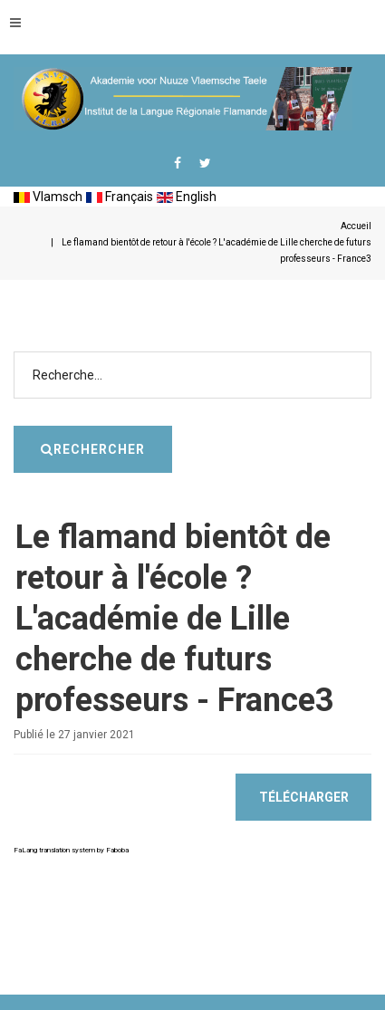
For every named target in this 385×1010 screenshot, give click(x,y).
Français (119, 196)
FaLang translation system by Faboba (71, 850)
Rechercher (371, 324)
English (187, 196)
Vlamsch (48, 196)
